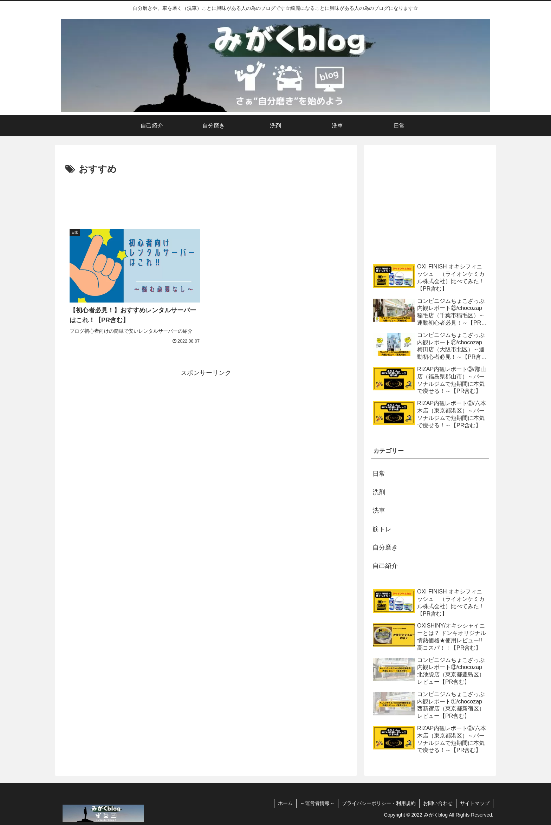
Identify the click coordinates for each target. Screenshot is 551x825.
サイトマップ (475, 803)
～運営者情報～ (317, 803)
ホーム (285, 803)
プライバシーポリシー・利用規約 (379, 803)
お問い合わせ (438, 803)
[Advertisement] (205, 197)
